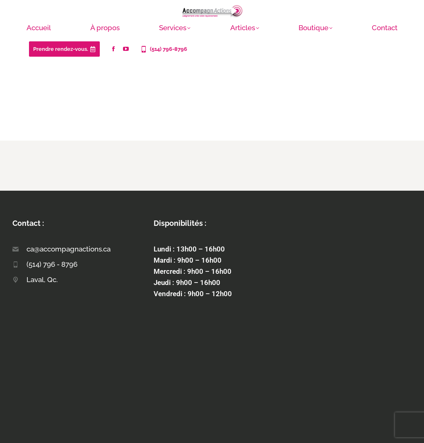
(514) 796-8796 (163, 49)
